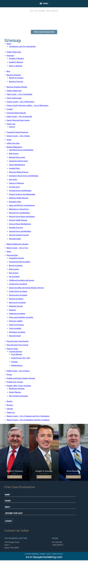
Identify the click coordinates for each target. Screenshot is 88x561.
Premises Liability (16, 321)
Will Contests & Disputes (18, 396)
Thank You (11, 412)
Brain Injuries (14, 269)
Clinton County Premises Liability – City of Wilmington (27, 105)
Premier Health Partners (18, 220)
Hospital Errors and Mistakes (20, 191)
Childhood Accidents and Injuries (21, 280)
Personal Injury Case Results (18, 341)
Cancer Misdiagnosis (17, 165)
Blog (8, 71)
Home (9, 140)
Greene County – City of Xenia (18, 136)
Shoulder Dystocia (16, 228)
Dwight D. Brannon (16, 62)
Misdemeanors (17, 365)
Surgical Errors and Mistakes (20, 231)
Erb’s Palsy (13, 179)
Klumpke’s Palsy (15, 202)
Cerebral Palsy (14, 168)
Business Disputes (14, 75)
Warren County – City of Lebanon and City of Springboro (28, 416)
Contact (10, 109)
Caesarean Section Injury (18, 161)
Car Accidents (14, 277)
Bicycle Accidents (16, 265)
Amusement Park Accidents (19, 262)
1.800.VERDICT (51, 10)
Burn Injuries (13, 273)
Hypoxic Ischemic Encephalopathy (22, 194)
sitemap (10, 409)
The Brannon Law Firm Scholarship (22, 46)
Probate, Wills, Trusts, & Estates (19, 386)
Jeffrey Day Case (13, 143)
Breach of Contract (16, 78)
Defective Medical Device (18, 172)
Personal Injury (12, 255)
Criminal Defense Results (16, 113)
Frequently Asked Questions (17, 132)
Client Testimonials (14, 98)
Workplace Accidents (17, 332)
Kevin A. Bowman (15, 66)
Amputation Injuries (16, 258)
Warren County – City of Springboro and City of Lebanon (28, 420)
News (9, 251)
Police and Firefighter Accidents (21, 317)
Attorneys (10, 56)
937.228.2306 (36, 10)
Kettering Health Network (18, 198)
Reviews (10, 405)
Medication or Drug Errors (19, 209)
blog (49, 554)
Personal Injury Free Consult (17, 345)
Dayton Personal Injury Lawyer (18, 120)
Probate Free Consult (15, 382)
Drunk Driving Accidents (18, 291)
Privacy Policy (57, 554)
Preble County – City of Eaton (18, 371)
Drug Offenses (16, 354)
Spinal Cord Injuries (16, 325)
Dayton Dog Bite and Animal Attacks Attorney (26, 288)
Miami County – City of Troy (17, 248)
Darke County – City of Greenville (19, 117)
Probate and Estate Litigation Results (21, 378)
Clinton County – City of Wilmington (20, 102)
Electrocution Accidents (18, 295)
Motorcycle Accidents (17, 303)
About (9, 44)
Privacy (9, 375)
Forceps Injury (14, 187)
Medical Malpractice (14, 147)
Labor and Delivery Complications (22, 205)
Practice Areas (12, 349)
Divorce (12, 127)
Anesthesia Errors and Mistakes (21, 150)
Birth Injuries (14, 154)
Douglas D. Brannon (16, 58)
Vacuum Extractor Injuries (19, 235)
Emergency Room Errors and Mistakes (23, 176)
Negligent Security (16, 306)
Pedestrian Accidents (17, 314)
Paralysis (12, 310)
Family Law (11, 124)
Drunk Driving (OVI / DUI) (20, 358)
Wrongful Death (15, 239)
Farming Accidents (16, 299)
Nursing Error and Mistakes (19, 213)
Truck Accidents (15, 328)
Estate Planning (15, 392)
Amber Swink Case (14, 52)
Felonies (14, 362)
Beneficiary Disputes (17, 389)
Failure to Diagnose (16, 183)
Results (9, 401)
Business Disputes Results (17, 87)
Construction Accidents (18, 284)
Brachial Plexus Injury (17, 157)
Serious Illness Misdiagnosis (20, 224)
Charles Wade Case (14, 91)
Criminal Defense (15, 351)
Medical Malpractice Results (17, 244)
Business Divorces (16, 82)
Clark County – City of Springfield (19, 94)
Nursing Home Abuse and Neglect (22, 217)
